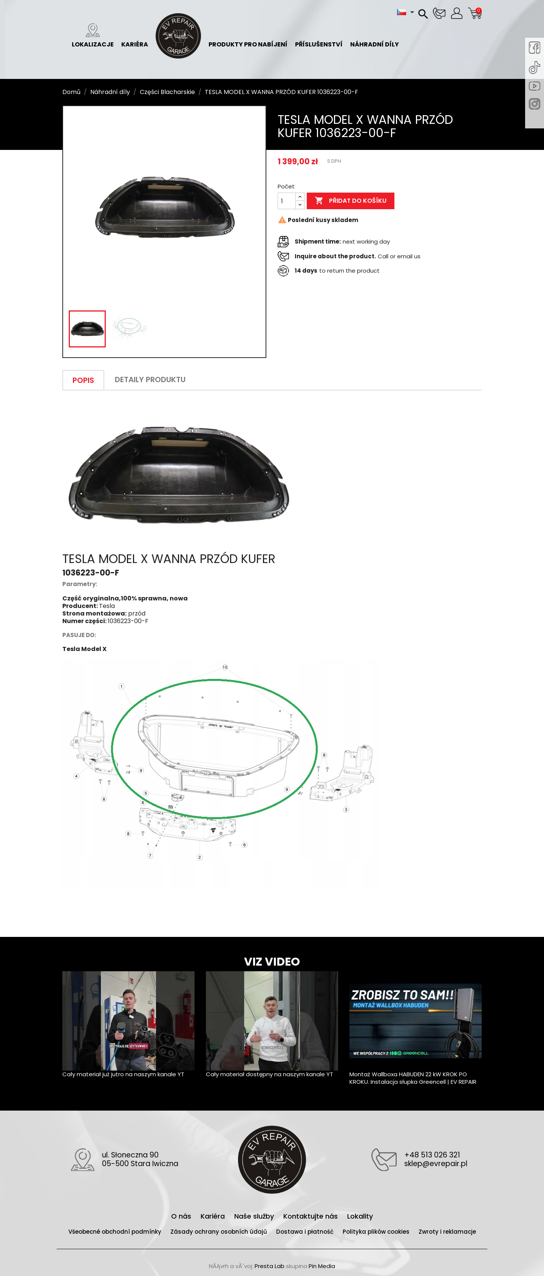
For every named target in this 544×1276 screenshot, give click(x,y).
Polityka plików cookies (377, 1232)
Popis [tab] (83, 380)
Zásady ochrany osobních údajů (219, 1232)
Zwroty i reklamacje (447, 1232)
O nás (182, 1216)
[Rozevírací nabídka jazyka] (407, 12)
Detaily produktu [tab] (150, 379)
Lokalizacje (93, 36)
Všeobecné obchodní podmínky (115, 1232)
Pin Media (322, 1266)
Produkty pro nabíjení (248, 36)
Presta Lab (269, 1266)
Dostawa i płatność (305, 1232)
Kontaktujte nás (311, 1216)
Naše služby (255, 1216)
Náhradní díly (374, 36)
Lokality (360, 1216)
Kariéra (134, 36)
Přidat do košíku (350, 201)
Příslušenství (319, 36)
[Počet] (287, 201)
